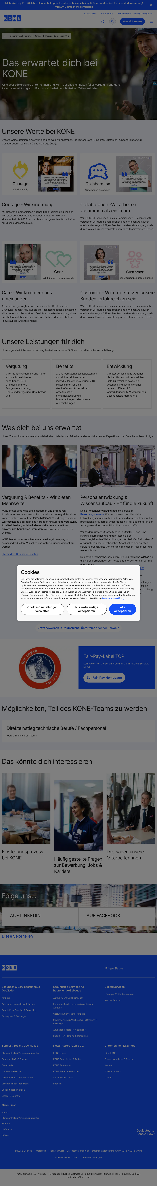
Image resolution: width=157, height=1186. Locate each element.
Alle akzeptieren (122, 609)
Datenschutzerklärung (113, 598)
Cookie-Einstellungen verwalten (42, 609)
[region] (78, 593)
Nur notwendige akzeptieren (86, 609)
